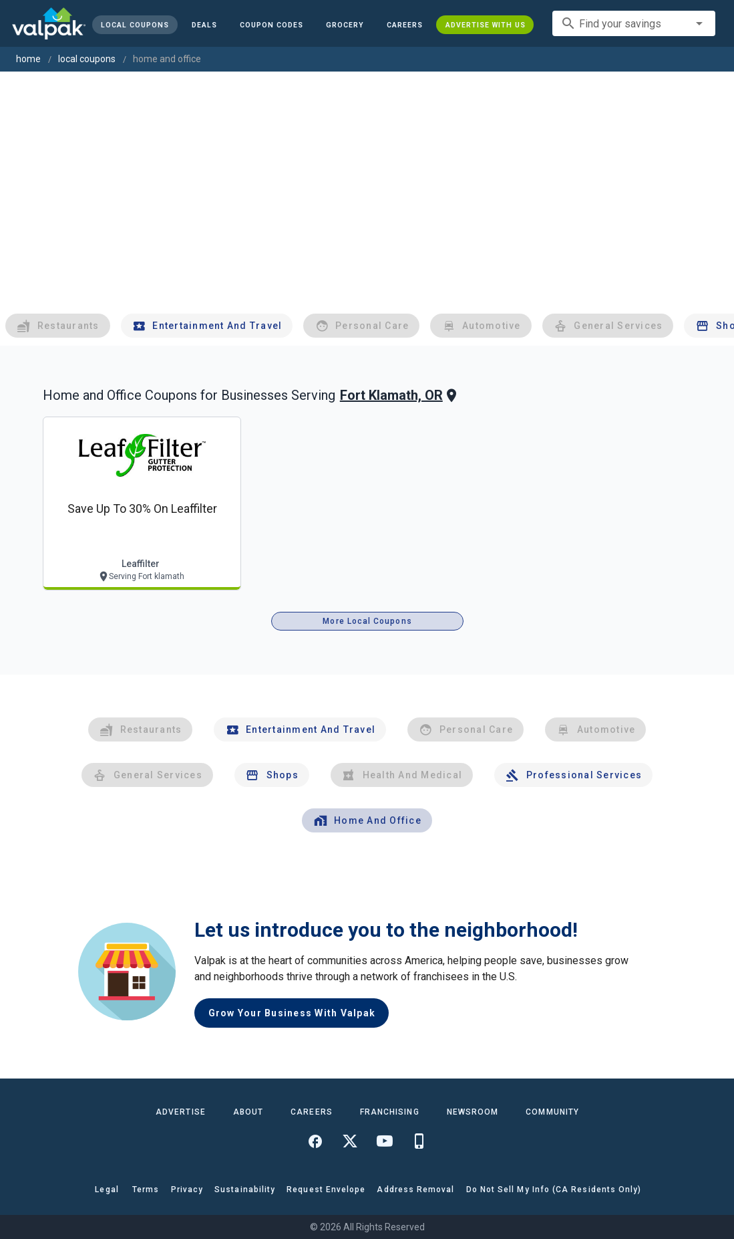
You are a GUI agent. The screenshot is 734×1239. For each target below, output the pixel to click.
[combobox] (633, 23)
